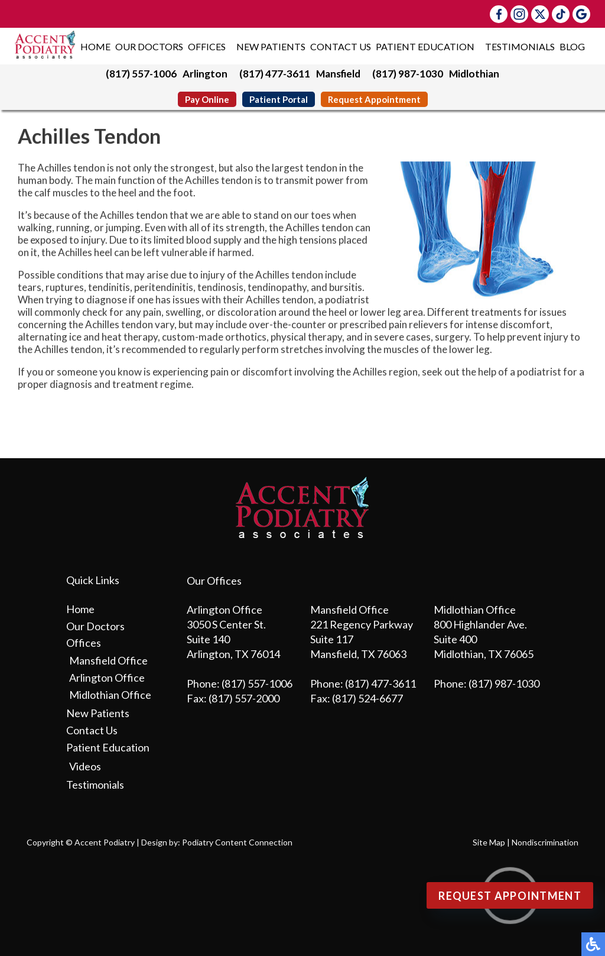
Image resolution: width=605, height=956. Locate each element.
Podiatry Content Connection (237, 842)
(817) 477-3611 (274, 73)
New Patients (270, 46)
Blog (572, 46)
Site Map (489, 842)
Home (95, 46)
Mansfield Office (108, 660)
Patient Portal (278, 99)
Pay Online (207, 99)
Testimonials (520, 46)
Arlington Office (107, 677)
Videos (85, 766)
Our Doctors (149, 46)
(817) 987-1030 (407, 73)
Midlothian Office (110, 694)
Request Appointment (374, 99)
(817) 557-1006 (141, 73)
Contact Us (340, 46)
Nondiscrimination (545, 842)
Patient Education (425, 46)
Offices (207, 46)
